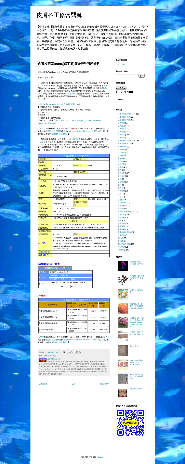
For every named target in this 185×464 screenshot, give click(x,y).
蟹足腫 (120, 241)
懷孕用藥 (121, 235)
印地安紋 (121, 152)
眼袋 (119, 194)
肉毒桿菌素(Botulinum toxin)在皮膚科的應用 (56, 104)
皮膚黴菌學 (122, 147)
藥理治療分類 (44, 252)
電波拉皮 (121, 215)
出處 (65, 131)
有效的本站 (56, 134)
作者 (107, 128)
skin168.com (84, 131)
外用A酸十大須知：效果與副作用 (136, 263)
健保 (119, 185)
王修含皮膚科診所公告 (126, 114)
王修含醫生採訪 (124, 117)
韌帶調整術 (122, 206)
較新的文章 (43, 384)
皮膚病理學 (122, 138)
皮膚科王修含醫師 (59, 15)
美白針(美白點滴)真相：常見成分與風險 (136, 377)
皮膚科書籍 (122, 129)
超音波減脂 (122, 203)
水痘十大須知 (135, 346)
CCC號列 (42, 243)
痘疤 (119, 197)
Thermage (122, 250)
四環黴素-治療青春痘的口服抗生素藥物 (137, 278)
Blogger (101, 457)
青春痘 (120, 161)
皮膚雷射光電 (123, 143)
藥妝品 (120, 238)
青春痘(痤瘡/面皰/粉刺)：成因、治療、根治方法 (136, 362)
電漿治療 (121, 217)
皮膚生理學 (122, 126)
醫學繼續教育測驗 (125, 232)
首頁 (74, 384)
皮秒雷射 (121, 123)
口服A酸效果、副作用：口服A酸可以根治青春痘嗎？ (136, 306)
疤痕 (119, 170)
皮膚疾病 (121, 135)
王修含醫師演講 (124, 120)
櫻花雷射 (121, 247)
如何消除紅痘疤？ (136, 389)
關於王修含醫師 (124, 244)
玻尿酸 (120, 167)
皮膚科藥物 (122, 132)
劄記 (119, 220)
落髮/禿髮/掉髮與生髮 (126, 211)
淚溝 (119, 188)
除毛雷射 (121, 182)
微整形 (46, 356)
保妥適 (42, 142)
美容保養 (121, 173)
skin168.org (95, 131)
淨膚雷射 (121, 191)
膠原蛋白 (121, 223)
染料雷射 (121, 164)
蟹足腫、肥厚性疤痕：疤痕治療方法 (136, 333)
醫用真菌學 (122, 226)
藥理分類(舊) (43, 255)
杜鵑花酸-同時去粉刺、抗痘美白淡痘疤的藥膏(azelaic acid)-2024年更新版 (137, 322)
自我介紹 (121, 64)
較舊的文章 (104, 384)
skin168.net (73, 131)
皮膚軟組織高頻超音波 (126, 141)
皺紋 (105, 88)
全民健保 (121, 149)
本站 (42, 128)
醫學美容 (53, 356)
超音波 (120, 200)
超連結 (63, 134)
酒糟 (119, 179)
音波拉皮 (121, 176)
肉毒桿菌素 (72, 93)
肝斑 (119, 158)
